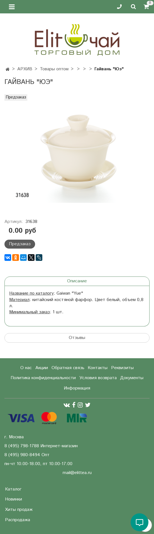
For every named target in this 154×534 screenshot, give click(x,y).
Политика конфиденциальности (43, 378)
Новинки (13, 499)
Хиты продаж (19, 509)
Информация (77, 388)
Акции (41, 368)
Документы (131, 378)
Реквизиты (122, 368)
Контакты (97, 368)
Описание (77, 281)
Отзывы (77, 338)
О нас (26, 368)
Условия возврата (98, 378)
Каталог (13, 489)
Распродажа (17, 520)
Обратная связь (68, 368)
